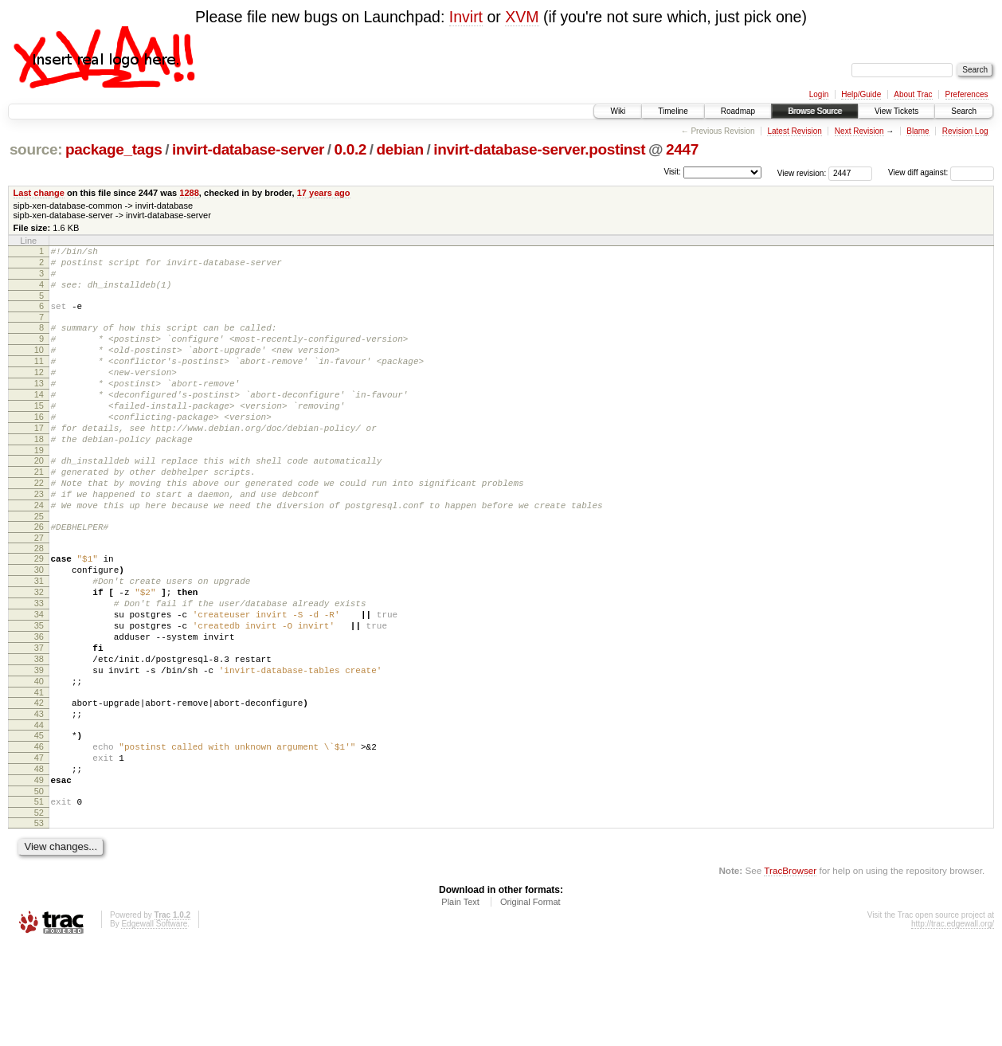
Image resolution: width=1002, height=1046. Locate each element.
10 (39, 366)
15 (39, 434)
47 (39, 848)
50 (39, 889)
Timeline (672, 111)
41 (39, 773)
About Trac (913, 94)
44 (39, 811)
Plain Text (460, 1002)
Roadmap (738, 111)
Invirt (466, 16)
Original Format (530, 1002)
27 (39, 590)
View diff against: (941, 172)
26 (39, 577)
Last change (39, 193)
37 (39, 719)
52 (39, 913)
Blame (917, 131)
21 (39, 512)
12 (39, 393)
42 (39, 784)
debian (400, 149)
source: (36, 149)
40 (39, 760)
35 (39, 692)
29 (39, 611)
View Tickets (896, 111)
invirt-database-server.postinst (539, 149)
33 (39, 665)
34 (39, 679)
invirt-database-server (248, 149)
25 (39, 566)
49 (39, 875)
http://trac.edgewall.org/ (952, 1024)
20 (39, 498)
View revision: (802, 172)
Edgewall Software (154, 1024)
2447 (682, 149)
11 (39, 380)
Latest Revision (794, 131)
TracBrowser (790, 971)
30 (39, 624)
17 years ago (323, 193)
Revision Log (965, 131)
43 (39, 797)
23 (39, 539)
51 (39, 899)
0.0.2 (351, 149)
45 (39, 821)
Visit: (672, 171)
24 (39, 553)
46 (39, 835)
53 (39, 923)
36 (39, 706)
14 (39, 420)
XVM (521, 16)
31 (39, 638)
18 (39, 475)
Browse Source (815, 111)
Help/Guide (861, 94)
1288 (189, 193)
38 (39, 733)
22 (39, 526)
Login (818, 94)
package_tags (113, 149)
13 (39, 407)
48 (39, 862)
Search (964, 111)
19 (39, 488)
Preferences (966, 94)
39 (39, 746)
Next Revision (859, 131)
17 (39, 461)
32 (39, 651)
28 (39, 600)
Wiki (617, 111)
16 (39, 447)
